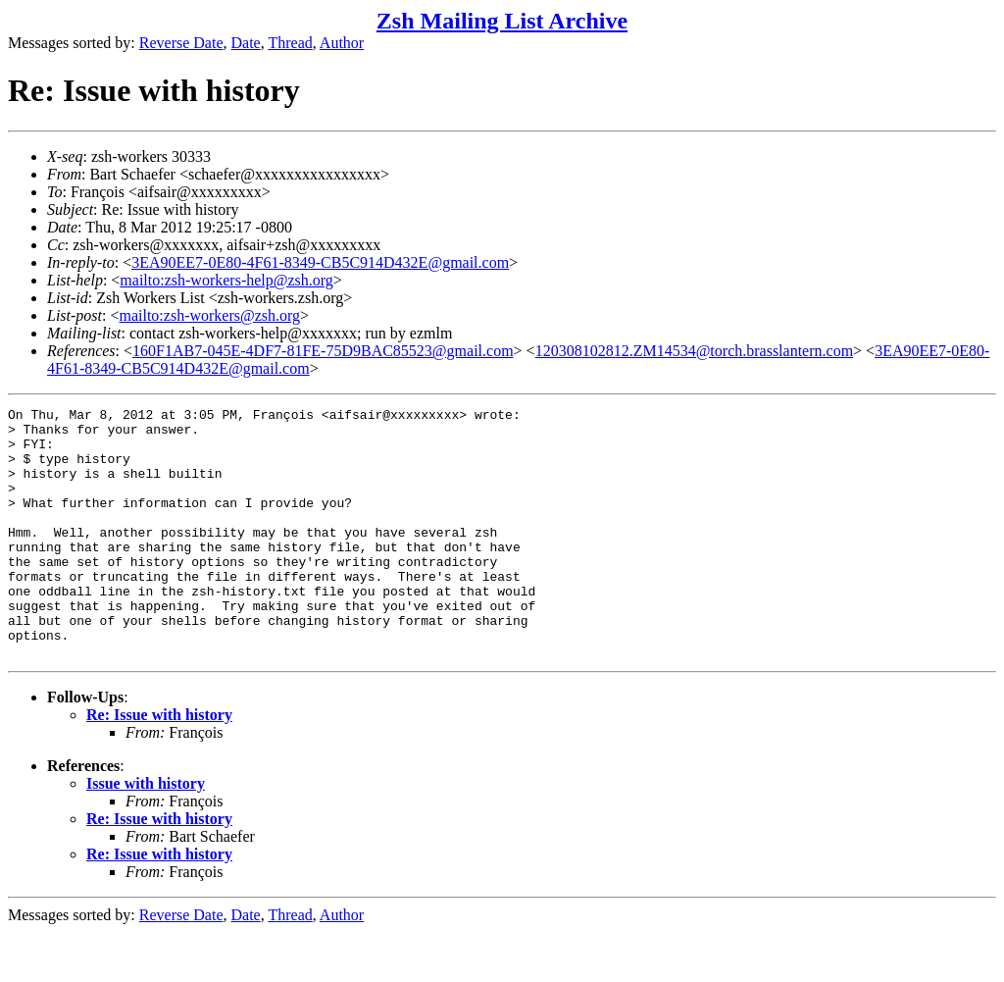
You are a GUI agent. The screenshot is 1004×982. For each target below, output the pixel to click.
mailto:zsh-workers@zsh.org (209, 315)
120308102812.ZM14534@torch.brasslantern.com (694, 350)
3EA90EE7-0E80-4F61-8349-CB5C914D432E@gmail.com (320, 262)
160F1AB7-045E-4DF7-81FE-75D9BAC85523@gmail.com (323, 350)
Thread (290, 42)
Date (246, 42)
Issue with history (145, 833)
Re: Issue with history (159, 764)
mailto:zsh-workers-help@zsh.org (226, 280)
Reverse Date (181, 42)
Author (342, 42)
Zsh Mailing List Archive (502, 20)
